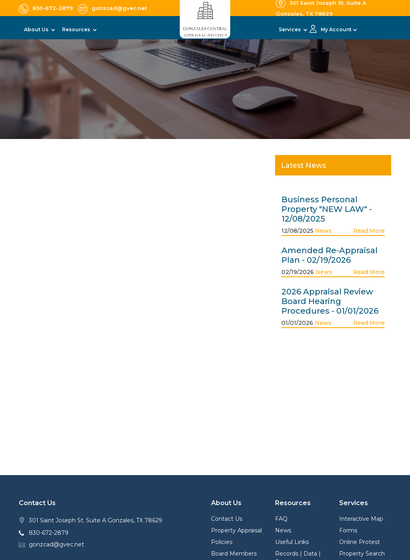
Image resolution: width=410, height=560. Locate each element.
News (323, 230)
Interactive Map (361, 518)
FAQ (281, 518)
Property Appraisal (236, 530)
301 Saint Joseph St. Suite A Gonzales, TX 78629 (95, 520)
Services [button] (290, 29)
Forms (348, 530)
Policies (221, 542)
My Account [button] (336, 29)
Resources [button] (76, 29)
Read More (369, 230)
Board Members (234, 553)
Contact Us (226, 518)
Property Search (362, 553)
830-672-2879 (48, 532)
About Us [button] (37, 29)
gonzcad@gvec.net (56, 544)
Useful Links (292, 542)
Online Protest (359, 542)
